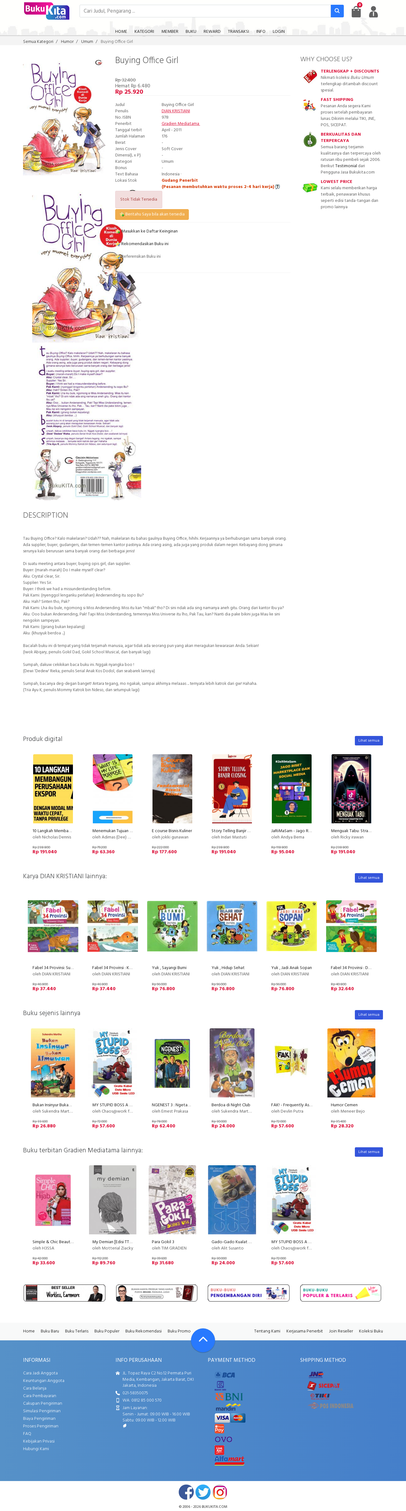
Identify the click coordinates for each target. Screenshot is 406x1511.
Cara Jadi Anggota (40, 1373)
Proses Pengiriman (40, 1426)
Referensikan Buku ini (138, 256)
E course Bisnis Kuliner (172, 831)
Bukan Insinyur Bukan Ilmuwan (60, 1105)
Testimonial (346, 166)
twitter (203, 1492)
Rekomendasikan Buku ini (142, 244)
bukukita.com (214, 1507)
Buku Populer (106, 1331)
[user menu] (373, 11)
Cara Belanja (34, 1388)
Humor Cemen (344, 1105)
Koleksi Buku (371, 1331)
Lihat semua (368, 741)
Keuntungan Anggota (43, 1381)
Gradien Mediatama (181, 123)
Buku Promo (179, 1331)
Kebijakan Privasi (39, 1441)
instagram (220, 1492)
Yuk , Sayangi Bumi (169, 968)
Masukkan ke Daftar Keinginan (146, 231)
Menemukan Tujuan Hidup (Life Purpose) (129, 831)
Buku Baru (50, 1331)
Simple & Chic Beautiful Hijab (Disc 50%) (70, 1242)
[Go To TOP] (203, 1340)
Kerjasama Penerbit (304, 1331)
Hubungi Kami (36, 1449)
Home (29, 1331)
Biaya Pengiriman (39, 1418)
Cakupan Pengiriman (42, 1403)
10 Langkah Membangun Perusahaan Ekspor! (73, 831)
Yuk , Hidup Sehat (228, 968)
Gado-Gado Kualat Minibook (239, 1242)
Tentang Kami (267, 1331)
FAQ (27, 1434)
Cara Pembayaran (39, 1396)
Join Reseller (341, 1331)
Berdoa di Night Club (231, 1105)
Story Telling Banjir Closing (236, 831)
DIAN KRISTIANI (176, 111)
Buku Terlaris (76, 1331)
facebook (186, 1492)
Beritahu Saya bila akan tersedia (152, 214)
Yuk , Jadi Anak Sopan (291, 968)
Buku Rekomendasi (143, 1331)
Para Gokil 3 (163, 1242)
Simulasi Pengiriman (42, 1411)
